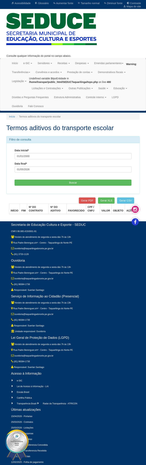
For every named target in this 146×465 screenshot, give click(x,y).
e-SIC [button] (27, 63)
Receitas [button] (63, 63)
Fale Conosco (35, 106)
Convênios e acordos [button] (49, 72)
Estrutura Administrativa (67, 97)
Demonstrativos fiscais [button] (112, 72)
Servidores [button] (45, 63)
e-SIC (19, 380)
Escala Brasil (23, 392)
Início (15, 63)
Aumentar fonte (63, 3)
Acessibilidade (21, 3)
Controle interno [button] (96, 97)
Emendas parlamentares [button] (109, 63)
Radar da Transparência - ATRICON (60, 403)
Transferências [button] (21, 72)
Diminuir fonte (113, 3)
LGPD (115, 97)
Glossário (42, 3)
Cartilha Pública (24, 398)
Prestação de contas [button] (80, 72)
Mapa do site (132, 6)
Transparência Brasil (27, 403)
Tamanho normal (88, 3)
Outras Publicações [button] (81, 88)
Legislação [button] (19, 81)
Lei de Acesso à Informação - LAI (33, 386)
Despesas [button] (82, 63)
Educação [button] (120, 88)
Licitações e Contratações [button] (47, 88)
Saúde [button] (103, 88)
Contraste (134, 3)
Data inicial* (22, 150)
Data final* (21, 163)
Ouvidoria (17, 106)
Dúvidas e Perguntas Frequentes (30, 97)
